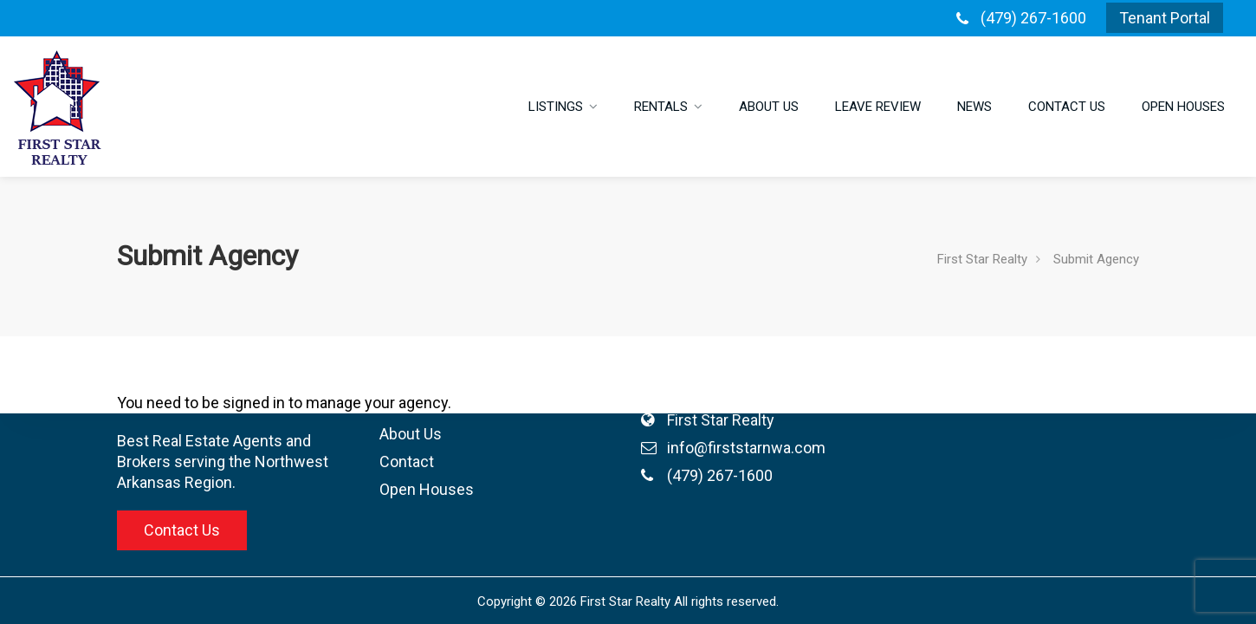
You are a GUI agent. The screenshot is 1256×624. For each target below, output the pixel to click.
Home (296, 350)
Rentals (661, 106)
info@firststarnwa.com (642, 448)
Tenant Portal (1164, 18)
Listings (555, 106)
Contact (302, 461)
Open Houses (1183, 106)
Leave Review (878, 106)
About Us (769, 106)
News (974, 106)
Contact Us (1066, 106)
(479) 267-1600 (1033, 18)
